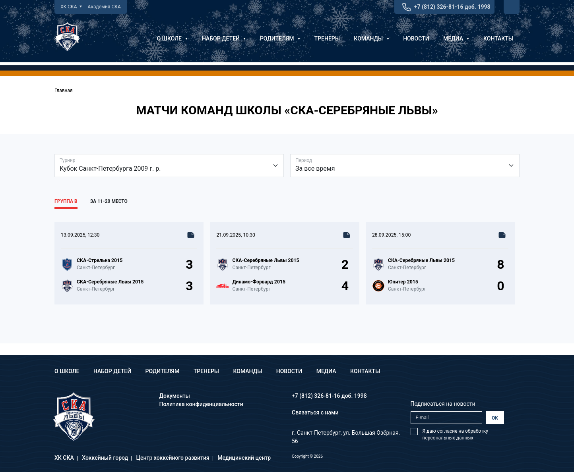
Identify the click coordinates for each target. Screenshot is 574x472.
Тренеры (327, 38)
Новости (416, 38)
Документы (174, 396)
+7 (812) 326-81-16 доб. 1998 (452, 7)
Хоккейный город (105, 458)
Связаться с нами (315, 412)
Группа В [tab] (66, 201)
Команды (371, 38)
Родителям (280, 38)
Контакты (498, 38)
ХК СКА (71, 7)
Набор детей (224, 38)
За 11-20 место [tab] (109, 201)
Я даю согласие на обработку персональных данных (455, 434)
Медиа (456, 38)
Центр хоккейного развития (172, 458)
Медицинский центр (244, 458)
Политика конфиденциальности (201, 404)
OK (495, 418)
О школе (172, 38)
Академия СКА (104, 7)
